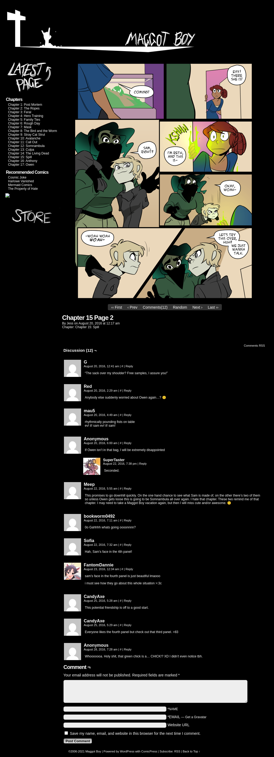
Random (180, 307)
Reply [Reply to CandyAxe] (127, 600)
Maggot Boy (93, 751)
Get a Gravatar (195, 717)
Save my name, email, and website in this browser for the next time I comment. (135, 733)
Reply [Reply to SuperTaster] (143, 463)
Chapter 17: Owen (21, 164)
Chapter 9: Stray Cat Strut (26, 135)
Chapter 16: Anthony (22, 161)
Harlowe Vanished (21, 181)
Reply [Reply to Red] (127, 390)
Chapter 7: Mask (20, 127)
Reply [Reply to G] (129, 366)
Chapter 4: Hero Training (25, 116)
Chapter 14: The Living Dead (28, 153)
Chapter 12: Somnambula (26, 146)
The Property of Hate (23, 189)
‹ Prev (132, 307)
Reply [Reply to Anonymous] (127, 443)
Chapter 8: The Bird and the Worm (32, 131)
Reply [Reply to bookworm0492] (127, 520)
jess (70, 323)
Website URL (178, 725)
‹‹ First (116, 307)
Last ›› (213, 307)
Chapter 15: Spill (20, 157)
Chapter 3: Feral (19, 112)
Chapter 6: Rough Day (24, 123)
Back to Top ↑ (191, 751)
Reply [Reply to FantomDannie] (129, 569)
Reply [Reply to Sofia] (127, 544)
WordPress (127, 751)
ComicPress (149, 751)
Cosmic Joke (17, 177)
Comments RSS (254, 345)
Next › (197, 307)
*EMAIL (187, 717)
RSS (177, 751)
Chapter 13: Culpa (21, 150)
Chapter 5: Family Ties (24, 120)
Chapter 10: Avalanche (24, 138)
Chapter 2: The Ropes (24, 108)
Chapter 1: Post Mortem (25, 105)
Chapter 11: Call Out (22, 142)
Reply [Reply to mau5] (127, 415)
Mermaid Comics (20, 185)
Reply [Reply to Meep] (127, 488)
